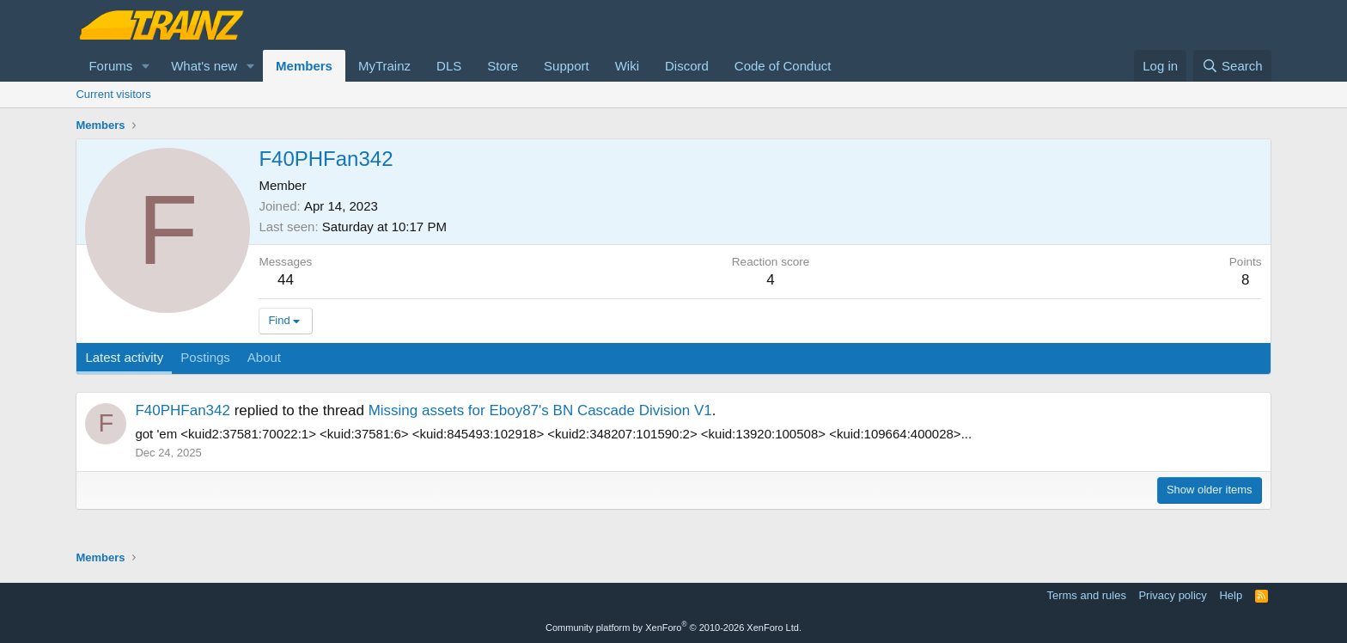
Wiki (627, 65)
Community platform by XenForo (673, 627)
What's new (204, 65)
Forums (110, 65)
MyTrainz (384, 65)
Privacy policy (1172, 595)
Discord (687, 65)
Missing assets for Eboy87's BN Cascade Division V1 (540, 410)
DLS (448, 65)
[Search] (1232, 66)
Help (1230, 595)
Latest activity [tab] (124, 357)
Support (566, 65)
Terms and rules (1085, 595)
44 (285, 280)
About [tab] (264, 357)
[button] (146, 66)
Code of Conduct (783, 65)
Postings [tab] (205, 357)
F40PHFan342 (182, 410)
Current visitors (113, 94)
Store (502, 65)
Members (304, 65)
